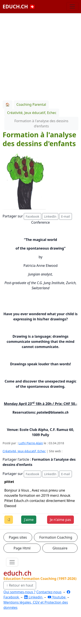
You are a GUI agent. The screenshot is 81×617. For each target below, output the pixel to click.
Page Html (22, 548)
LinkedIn (50, 216)
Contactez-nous (49, 592)
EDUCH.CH (19, 6)
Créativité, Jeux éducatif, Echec (24, 451)
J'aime (28, 519)
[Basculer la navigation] (72, 6)
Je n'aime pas (60, 519)
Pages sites (18, 537)
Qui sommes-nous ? (19, 592)
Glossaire (59, 548)
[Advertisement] (40, 56)
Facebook (32, 216)
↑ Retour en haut (19, 585)
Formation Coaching (55, 537)
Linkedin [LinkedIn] (33, 597)
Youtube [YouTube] (57, 597)
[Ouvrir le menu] (12, 562)
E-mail (65, 216)
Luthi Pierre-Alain (31, 443)
